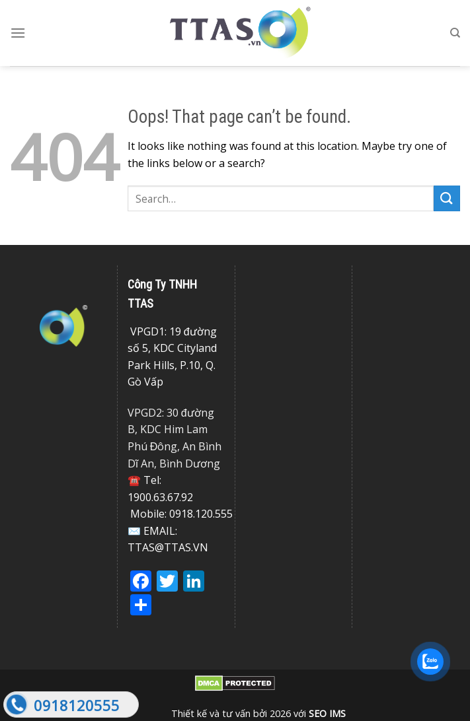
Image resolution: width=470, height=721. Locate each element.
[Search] (455, 33)
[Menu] (18, 33)
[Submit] (447, 198)
